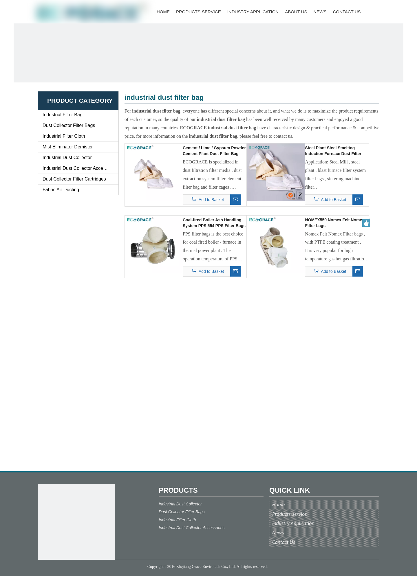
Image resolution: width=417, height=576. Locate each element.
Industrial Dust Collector (67, 157)
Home (278, 504)
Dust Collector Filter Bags (69, 125)
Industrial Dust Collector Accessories (80, 168)
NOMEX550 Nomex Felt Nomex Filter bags (334, 223)
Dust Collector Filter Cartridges (74, 178)
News (278, 532)
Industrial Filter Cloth (64, 136)
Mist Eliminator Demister (68, 146)
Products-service (289, 514)
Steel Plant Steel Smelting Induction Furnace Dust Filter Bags (333, 151)
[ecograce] (76, 522)
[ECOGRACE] (208, 52)
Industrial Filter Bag (63, 114)
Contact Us (283, 542)
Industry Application (293, 523)
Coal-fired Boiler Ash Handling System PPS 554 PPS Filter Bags (214, 223)
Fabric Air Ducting (61, 189)
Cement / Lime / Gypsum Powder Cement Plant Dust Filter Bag (214, 151)
